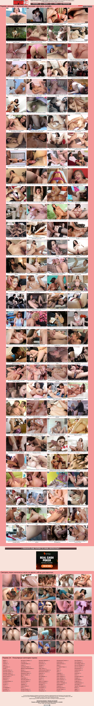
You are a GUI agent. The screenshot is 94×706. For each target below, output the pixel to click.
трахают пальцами (79, 686)
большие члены (7, 673)
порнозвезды (60, 684)
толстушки (77, 684)
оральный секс (60, 663)
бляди (4, 668)
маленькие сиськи (43, 671)
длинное (89, 6)
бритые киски (6, 676)
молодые (41, 684)
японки (76, 690)
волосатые (5, 690)
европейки (23, 678)
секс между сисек (79, 663)
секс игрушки (78, 662)
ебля (22, 676)
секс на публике (79, 665)
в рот (4, 686)
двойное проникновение (27, 668)
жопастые (23, 682)
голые (22, 665)
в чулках (5, 689)
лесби (40, 666)
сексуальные (78, 668)
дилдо (22, 670)
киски (22, 687)
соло (76, 674)
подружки (59, 673)
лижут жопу (42, 668)
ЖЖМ (4, 662)
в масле (5, 679)
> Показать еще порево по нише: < (40, 548)
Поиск (55, 3)
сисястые (77, 673)
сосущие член (78, 676)
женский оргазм (25, 679)
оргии (58, 665)
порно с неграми (61, 682)
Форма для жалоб (52, 700)
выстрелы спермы (25, 660)
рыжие (58, 690)
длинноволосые (24, 671)
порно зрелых (60, 678)
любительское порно (44, 670)
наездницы (41, 690)
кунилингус (41, 663)
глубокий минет (25, 663)
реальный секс (60, 687)
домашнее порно (25, 673)
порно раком (60, 681)
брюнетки (5, 678)
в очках (5, 682)
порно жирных (60, 676)
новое (85, 6)
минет (40, 679)
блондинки (5, 666)
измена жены (24, 686)
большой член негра (8, 674)
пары (58, 670)
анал (4, 665)
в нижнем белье (7, 681)
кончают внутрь (25, 689)
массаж (41, 674)
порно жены (60, 674)
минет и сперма (43, 681)
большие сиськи (7, 671)
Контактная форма (42, 700)
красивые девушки (43, 660)
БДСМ (4, 660)
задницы (23, 684)
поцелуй (59, 686)
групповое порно (25, 666)
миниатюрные (42, 682)
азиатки (5, 663)
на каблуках (42, 686)
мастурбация (42, 676)
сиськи (76, 671)
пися (58, 671)
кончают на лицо (25, 690)
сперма (76, 678)
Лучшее (46, 3)
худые (76, 689)
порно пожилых (60, 679)
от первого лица (61, 666)
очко (58, 668)
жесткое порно (24, 681)
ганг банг (23, 662)
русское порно (60, 689)
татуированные (78, 682)
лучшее (80, 6)
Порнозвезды (66, 3)
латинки (41, 665)
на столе (41, 689)
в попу (4, 684)
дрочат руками (24, 674)
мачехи (40, 678)
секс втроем (78, 660)
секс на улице (78, 666)
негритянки (59, 662)
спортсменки (78, 679)
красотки (41, 662)
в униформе (6, 687)
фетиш (76, 687)
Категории (35, 3)
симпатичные (78, 670)
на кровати (41, 687)
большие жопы (6, 670)
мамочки (41, 673)
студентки (77, 681)
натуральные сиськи (62, 660)
